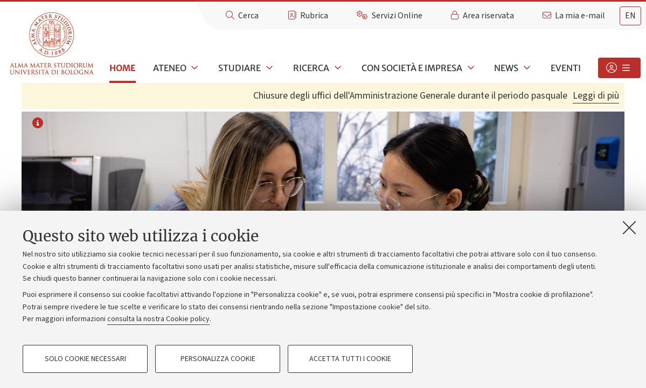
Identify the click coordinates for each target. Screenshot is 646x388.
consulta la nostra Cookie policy (158, 319)
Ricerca (311, 68)
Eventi (566, 68)
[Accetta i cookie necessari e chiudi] (629, 227)
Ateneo (169, 68)
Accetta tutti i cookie (350, 359)
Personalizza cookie (217, 359)
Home (122, 68)
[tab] (630, 15)
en (630, 16)
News (506, 68)
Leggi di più (596, 95)
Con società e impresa (412, 68)
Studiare (239, 68)
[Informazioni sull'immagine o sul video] (37, 123)
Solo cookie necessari (85, 359)
